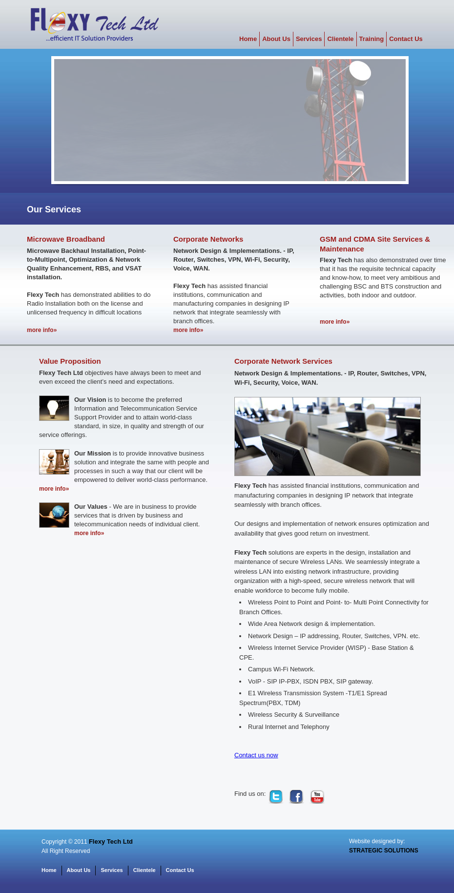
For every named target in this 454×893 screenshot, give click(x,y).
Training (371, 38)
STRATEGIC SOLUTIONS (383, 850)
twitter (276, 796)
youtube (317, 796)
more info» (42, 330)
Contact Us (406, 38)
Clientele (340, 38)
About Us (276, 38)
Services (309, 38)
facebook (296, 796)
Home (248, 38)
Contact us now (256, 755)
